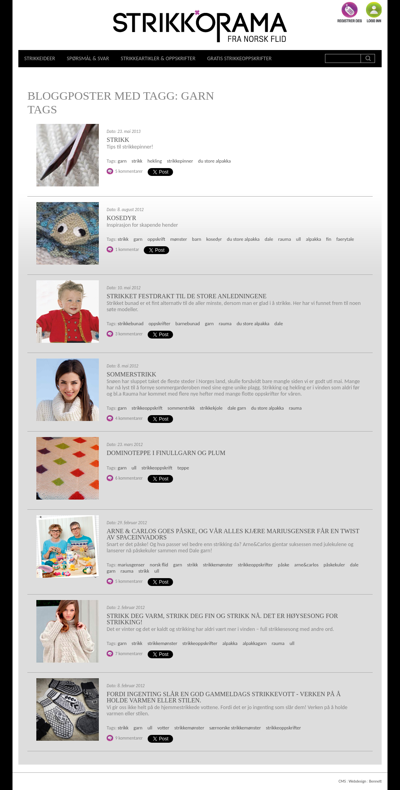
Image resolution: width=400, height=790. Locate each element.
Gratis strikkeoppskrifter (239, 58)
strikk (137, 161)
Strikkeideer (39, 58)
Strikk (118, 139)
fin (328, 239)
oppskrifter (159, 323)
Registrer (350, 12)
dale (268, 239)
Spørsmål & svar (88, 58)
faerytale (345, 239)
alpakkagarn (255, 643)
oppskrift (156, 239)
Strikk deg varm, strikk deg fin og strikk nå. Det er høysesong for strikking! (222, 619)
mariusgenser (131, 565)
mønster (178, 239)
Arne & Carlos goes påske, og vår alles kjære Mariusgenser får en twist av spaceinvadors (233, 534)
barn (197, 239)
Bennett (375, 781)
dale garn (237, 408)
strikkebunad (130, 323)
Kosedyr (121, 218)
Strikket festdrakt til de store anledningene (186, 296)
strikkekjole (211, 408)
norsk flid (159, 565)
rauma (284, 239)
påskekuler (334, 565)
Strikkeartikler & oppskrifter (158, 58)
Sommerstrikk (131, 374)
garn (122, 161)
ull (298, 239)
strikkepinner (180, 161)
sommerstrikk (181, 408)
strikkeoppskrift (147, 408)
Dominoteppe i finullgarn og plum (166, 453)
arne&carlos (306, 565)
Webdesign (357, 781)
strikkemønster (218, 565)
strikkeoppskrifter (255, 565)
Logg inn (374, 12)
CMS (342, 781)
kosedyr (214, 239)
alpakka (313, 239)
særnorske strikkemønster (235, 728)
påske (283, 565)
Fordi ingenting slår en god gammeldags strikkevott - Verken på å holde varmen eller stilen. (224, 697)
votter (163, 728)
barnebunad (187, 323)
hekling (154, 161)
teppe (183, 468)
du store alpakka (214, 161)
